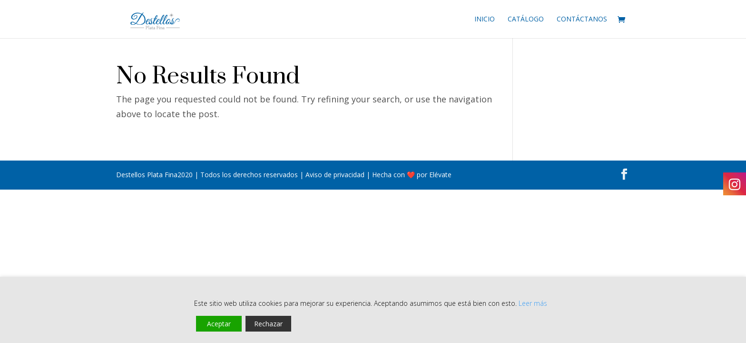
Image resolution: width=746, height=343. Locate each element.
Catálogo (526, 19)
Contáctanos (582, 19)
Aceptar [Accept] (219, 323)
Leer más (533, 303)
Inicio (484, 19)
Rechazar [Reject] (268, 323)
